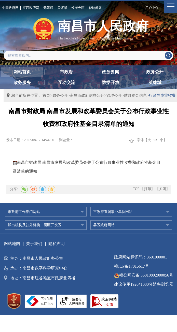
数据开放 (110, 82)
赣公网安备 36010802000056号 (143, 275)
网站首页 (22, 71)
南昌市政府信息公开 (87, 95)
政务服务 (22, 82)
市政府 (66, 71)
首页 (46, 95)
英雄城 (154, 82)
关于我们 (34, 243)
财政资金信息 (135, 95)
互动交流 (66, 82)
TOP (136, 189)
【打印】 (147, 189)
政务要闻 (110, 71)
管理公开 (114, 95)
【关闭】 (162, 189)
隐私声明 (56, 243)
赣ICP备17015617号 (131, 266)
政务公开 (155, 71)
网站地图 (12, 243)
